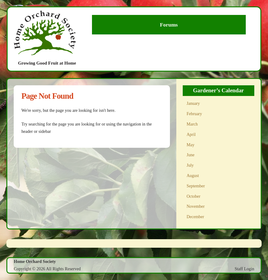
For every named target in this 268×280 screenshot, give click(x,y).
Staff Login (244, 268)
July (190, 165)
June (191, 155)
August (193, 175)
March (192, 124)
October (193, 196)
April (191, 134)
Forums (169, 25)
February (194, 114)
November (196, 206)
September (196, 186)
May (191, 145)
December (195, 216)
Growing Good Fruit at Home (47, 63)
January (193, 103)
